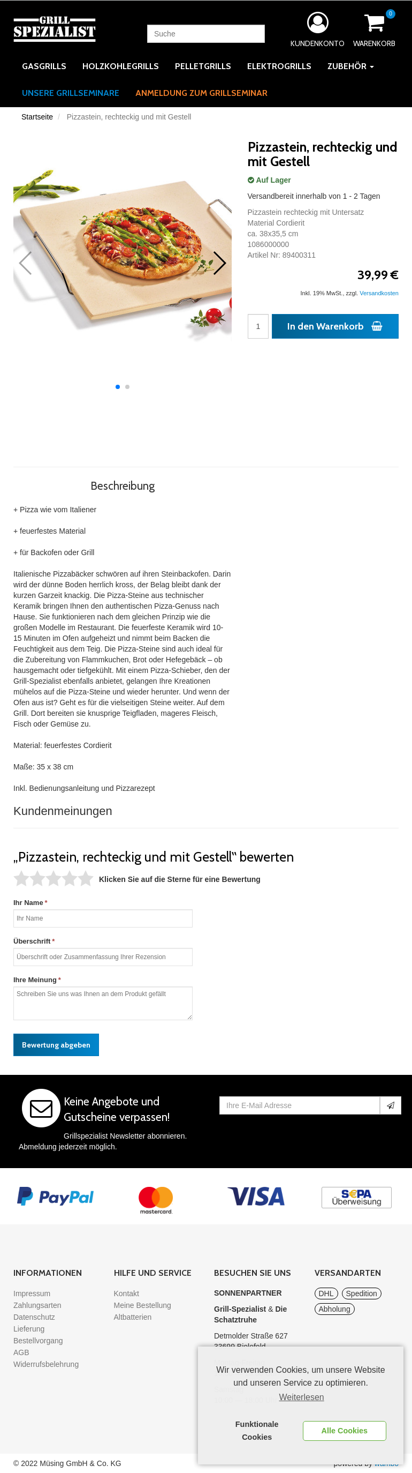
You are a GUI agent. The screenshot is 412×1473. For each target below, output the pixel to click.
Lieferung (28, 1329)
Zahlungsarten (37, 1305)
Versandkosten (379, 293)
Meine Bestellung (142, 1305)
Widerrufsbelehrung (46, 1364)
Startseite (37, 117)
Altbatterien (133, 1317)
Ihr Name (28, 903)
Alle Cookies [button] (345, 1430)
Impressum (31, 1293)
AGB (21, 1352)
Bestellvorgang (38, 1340)
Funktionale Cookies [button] (257, 1430)
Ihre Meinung (35, 980)
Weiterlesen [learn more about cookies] (301, 1397)
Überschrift (31, 941)
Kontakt (126, 1293)
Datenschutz (34, 1317)
